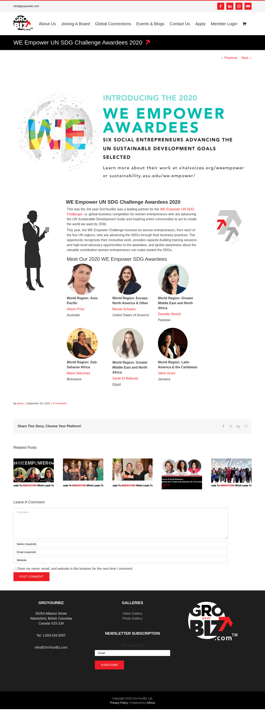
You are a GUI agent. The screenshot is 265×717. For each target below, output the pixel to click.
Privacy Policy (119, 702)
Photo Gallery (132, 618)
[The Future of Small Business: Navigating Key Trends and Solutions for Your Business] (182, 460)
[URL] (120, 560)
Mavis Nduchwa (78, 373)
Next (244, 58)
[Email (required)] (120, 552)
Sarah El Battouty (125, 378)
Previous (230, 58)
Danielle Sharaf (169, 314)
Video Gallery (132, 613)
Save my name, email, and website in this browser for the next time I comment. (75, 568)
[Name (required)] (120, 544)
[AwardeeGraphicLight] (132, 133)
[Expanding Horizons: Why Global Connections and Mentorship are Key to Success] (231, 460)
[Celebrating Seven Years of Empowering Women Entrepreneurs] (33, 460)
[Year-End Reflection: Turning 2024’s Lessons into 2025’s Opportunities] (83, 460)
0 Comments (60, 403)
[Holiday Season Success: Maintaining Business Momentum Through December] (132, 460)
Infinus (151, 702)
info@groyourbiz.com (26, 6)
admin (20, 403)
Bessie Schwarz (124, 309)
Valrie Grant (166, 373)
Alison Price (75, 309)
